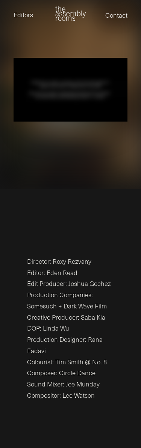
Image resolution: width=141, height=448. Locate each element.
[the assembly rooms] (70, 13)
